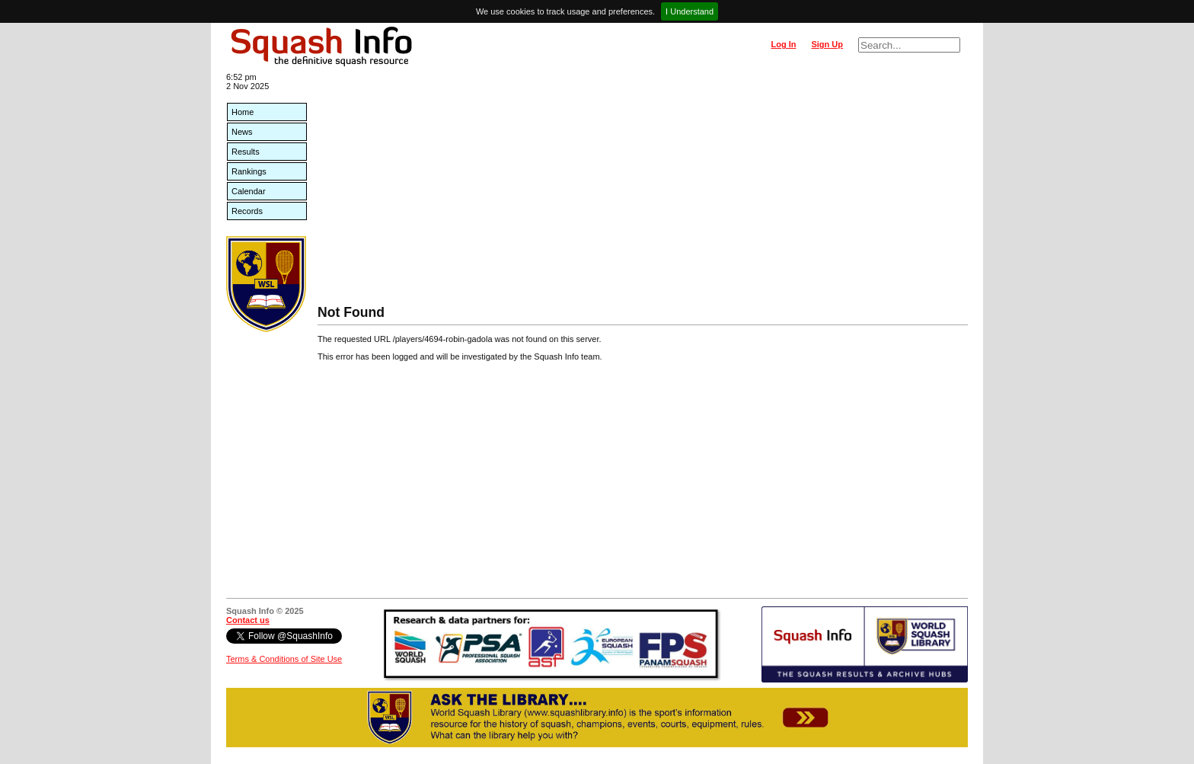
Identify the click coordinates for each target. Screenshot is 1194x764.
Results (245, 151)
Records (247, 211)
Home (242, 112)
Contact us (248, 620)
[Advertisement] (643, 190)
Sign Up (827, 44)
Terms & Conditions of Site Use (284, 658)
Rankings (249, 171)
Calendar (248, 191)
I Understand (690, 11)
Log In (783, 44)
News (242, 131)
